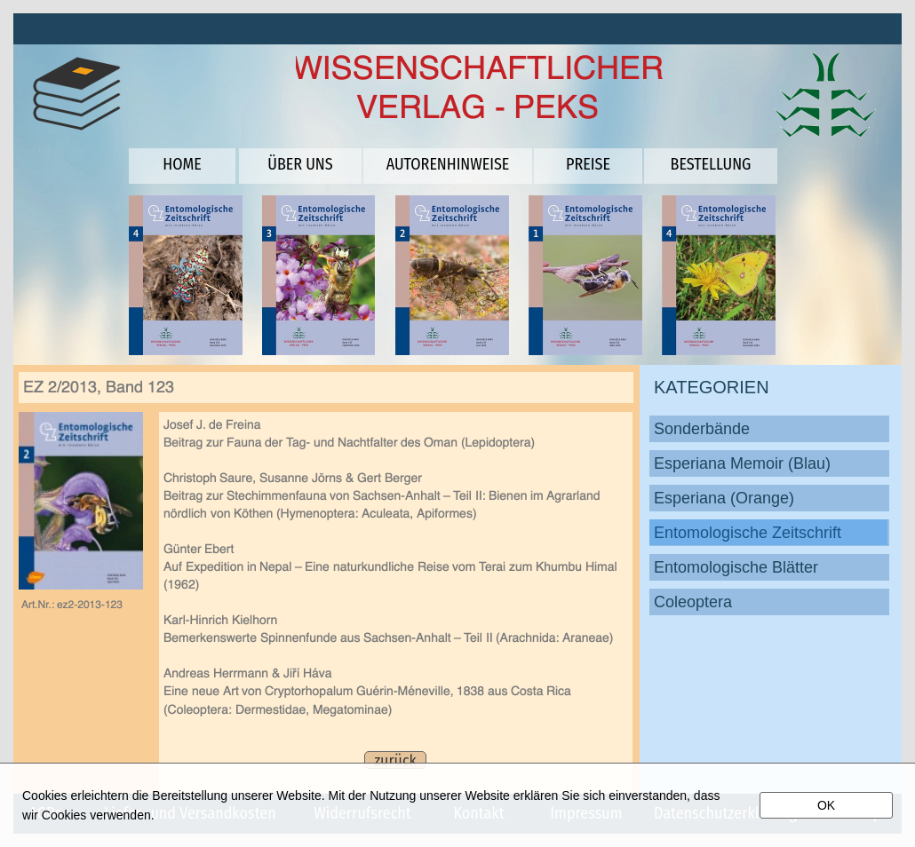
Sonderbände (702, 429)
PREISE (588, 164)
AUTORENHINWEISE (448, 164)
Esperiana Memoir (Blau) (742, 463)
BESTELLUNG (711, 164)
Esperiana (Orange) (724, 498)
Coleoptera (693, 602)
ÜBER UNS (299, 164)
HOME (182, 164)
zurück (395, 760)
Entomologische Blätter (736, 567)
